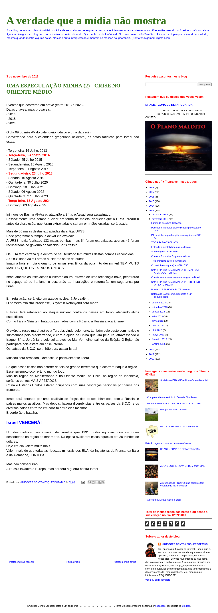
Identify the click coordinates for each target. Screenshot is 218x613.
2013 (152, 210)
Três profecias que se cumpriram (168, 260)
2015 (152, 201)
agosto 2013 (158, 311)
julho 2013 (158, 316)
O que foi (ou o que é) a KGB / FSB (169, 265)
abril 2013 (157, 330)
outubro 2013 (159, 302)
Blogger (186, 605)
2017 (152, 192)
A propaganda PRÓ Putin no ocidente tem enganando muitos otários (182, 484)
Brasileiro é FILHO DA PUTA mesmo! (170, 289)
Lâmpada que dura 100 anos (166, 223)
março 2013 (158, 334)
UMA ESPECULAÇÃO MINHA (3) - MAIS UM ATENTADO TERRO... (175, 271)
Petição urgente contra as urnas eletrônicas (168, 443)
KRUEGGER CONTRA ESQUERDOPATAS (185, 544)
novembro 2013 (160, 219)
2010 (152, 358)
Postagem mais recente (21, 561)
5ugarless (160, 605)
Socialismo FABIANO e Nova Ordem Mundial (183, 380)
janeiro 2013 (158, 344)
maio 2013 (158, 325)
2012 (152, 349)
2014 (152, 205)
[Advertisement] (72, 524)
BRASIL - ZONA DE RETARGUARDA (169, 104)
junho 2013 (158, 321)
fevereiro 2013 (160, 339)
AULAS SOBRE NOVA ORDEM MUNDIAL (182, 466)
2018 (152, 187)
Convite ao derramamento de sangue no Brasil (175, 277)
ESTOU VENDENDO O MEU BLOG (179, 426)
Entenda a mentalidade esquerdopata (171, 247)
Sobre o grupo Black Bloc (164, 251)
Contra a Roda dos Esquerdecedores (170, 256)
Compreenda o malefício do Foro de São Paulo (172, 397)
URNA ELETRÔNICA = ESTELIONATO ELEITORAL (174, 403)
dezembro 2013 (160, 214)
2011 (152, 354)
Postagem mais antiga (124, 561)
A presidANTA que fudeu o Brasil (164, 499)
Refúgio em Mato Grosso (173, 409)
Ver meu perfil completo (157, 579)
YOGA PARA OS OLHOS (164, 242)
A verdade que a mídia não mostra (86, 20)
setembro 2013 (160, 307)
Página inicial (73, 561)
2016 (152, 196)
